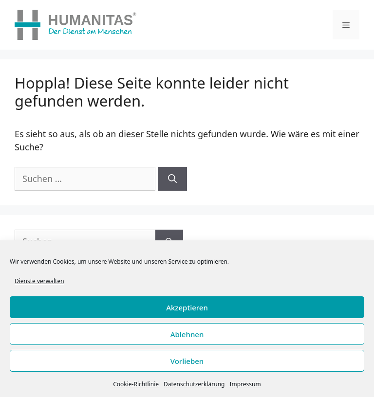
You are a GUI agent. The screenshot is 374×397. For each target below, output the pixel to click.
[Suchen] (172, 179)
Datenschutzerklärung (194, 384)
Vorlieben (187, 361)
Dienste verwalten (39, 281)
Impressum (245, 384)
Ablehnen (187, 334)
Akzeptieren (187, 307)
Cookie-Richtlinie (136, 384)
